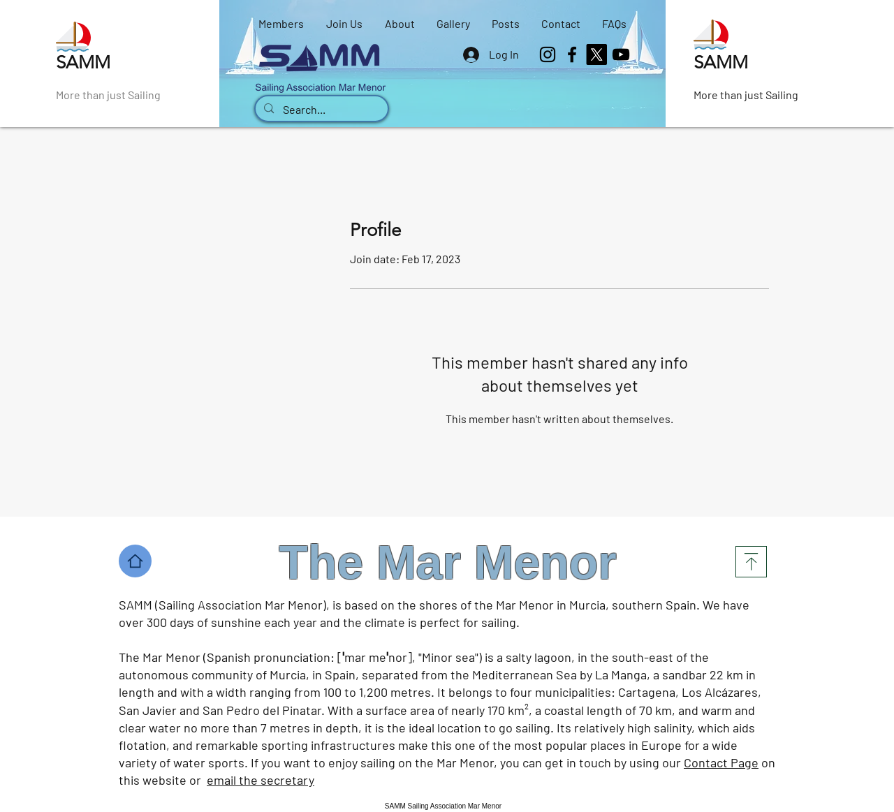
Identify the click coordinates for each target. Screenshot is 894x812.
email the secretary (260, 780)
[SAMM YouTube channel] (620, 54)
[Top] (751, 561)
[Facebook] (572, 54)
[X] (596, 54)
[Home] (135, 561)
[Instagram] (547, 54)
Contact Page (721, 762)
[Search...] (321, 109)
